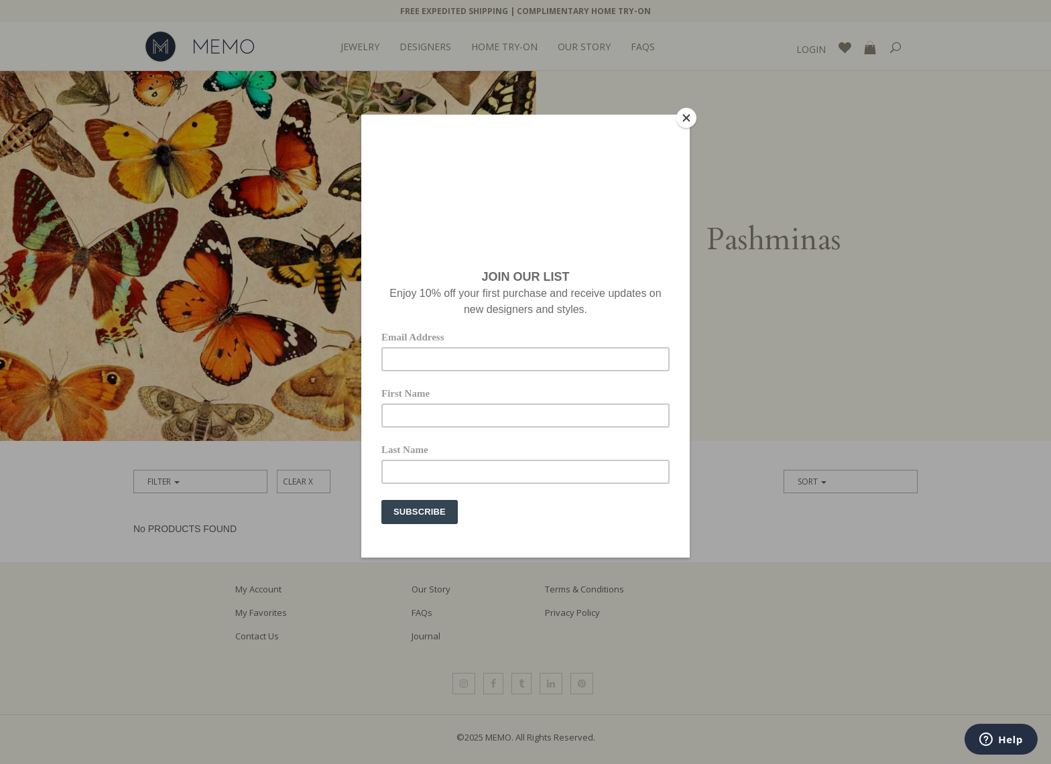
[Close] (686, 118)
